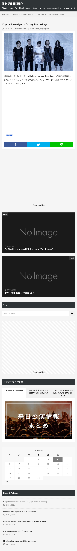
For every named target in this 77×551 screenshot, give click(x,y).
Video (42, 8)
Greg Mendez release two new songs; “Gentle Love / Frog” (25, 502)
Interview (68, 8)
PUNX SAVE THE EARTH (12, 4)
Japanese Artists (54, 8)
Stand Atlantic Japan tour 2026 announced (19, 512)
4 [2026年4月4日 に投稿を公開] (57, 459)
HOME (6, 14)
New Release (24, 8)
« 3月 (7, 481)
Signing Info (44, 29)
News (35, 8)
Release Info (26, 14)
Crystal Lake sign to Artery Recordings (49, 14)
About (4, 8)
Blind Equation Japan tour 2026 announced (19, 541)
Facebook (9, 135)
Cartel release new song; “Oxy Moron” (17, 531)
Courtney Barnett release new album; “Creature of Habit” (24, 521)
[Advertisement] (24, 178)
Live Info (13, 8)
